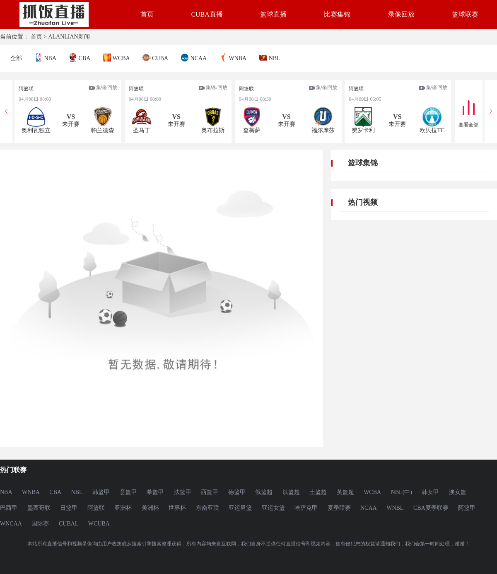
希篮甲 (155, 492)
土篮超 (318, 492)
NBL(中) (401, 492)
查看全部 (468, 125)
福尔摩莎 (323, 130)
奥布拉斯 (212, 130)
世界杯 (177, 508)
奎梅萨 (252, 130)
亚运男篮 (240, 508)
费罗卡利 (363, 130)
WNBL (394, 508)
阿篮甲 (466, 508)
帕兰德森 (102, 130)
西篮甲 (209, 492)
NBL (269, 57)
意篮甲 (128, 492)
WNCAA (11, 524)
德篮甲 (237, 492)
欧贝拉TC (432, 130)
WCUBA (99, 524)
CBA (79, 57)
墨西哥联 (39, 508)
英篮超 (345, 492)
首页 (147, 14)
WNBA (232, 57)
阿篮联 (26, 89)
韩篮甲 (101, 492)
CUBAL (68, 524)
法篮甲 (182, 492)
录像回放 (401, 14)
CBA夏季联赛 (431, 508)
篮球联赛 (465, 14)
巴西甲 (8, 508)
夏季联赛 (339, 508)
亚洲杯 (123, 508)
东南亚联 (207, 508)
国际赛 (40, 524)
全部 (16, 58)
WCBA (116, 57)
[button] (491, 111)
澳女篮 (457, 492)
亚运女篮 (273, 508)
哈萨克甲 (306, 508)
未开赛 (71, 124)
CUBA (155, 57)
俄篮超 (264, 492)
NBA (45, 57)
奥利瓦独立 (36, 130)
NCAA (194, 57)
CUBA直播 (206, 14)
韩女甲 (430, 492)
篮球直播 (273, 14)
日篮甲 (68, 508)
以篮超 (291, 492)
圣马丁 (141, 130)
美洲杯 (150, 508)
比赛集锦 (337, 14)
